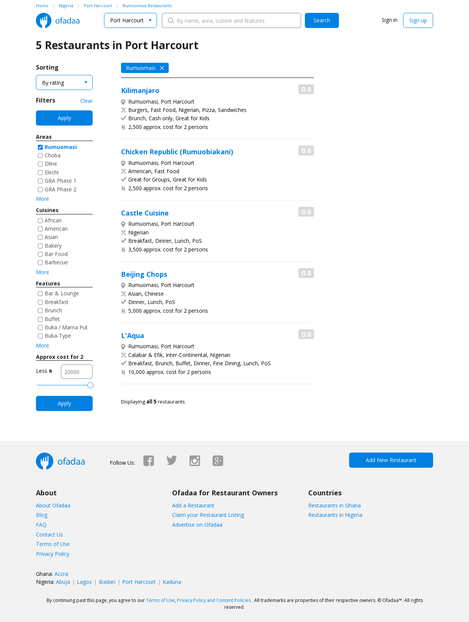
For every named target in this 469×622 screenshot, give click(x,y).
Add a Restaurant (193, 505)
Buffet (52, 319)
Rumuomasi (61, 147)
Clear (86, 100)
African (53, 220)
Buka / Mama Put (66, 327)
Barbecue (56, 262)
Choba (53, 155)
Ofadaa (57, 20)
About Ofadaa (53, 505)
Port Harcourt (139, 581)
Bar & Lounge (62, 293)
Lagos (84, 581)
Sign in (390, 19)
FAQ (41, 524)
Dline (51, 163)
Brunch (53, 310)
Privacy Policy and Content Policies (214, 600)
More (42, 198)
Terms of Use (53, 544)
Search (322, 20)
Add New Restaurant (391, 460)
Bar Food (56, 254)
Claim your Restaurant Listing (208, 514)
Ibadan (107, 581)
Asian (51, 237)
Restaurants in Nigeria (335, 514)
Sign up (418, 20)
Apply (64, 117)
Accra (61, 573)
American (56, 228)
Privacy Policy (52, 553)
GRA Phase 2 (60, 189)
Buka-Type (58, 335)
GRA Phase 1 (60, 180)
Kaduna (172, 581)
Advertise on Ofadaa (197, 524)
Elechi (52, 172)
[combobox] (130, 20)
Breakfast (56, 302)
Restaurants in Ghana (334, 505)
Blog (41, 514)
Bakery (53, 245)
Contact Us (49, 534)
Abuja (63, 581)
